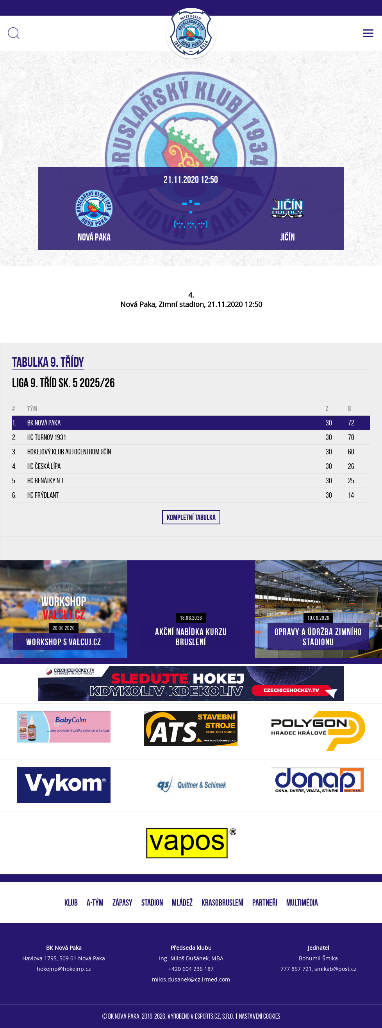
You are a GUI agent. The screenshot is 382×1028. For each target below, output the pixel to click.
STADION (152, 902)
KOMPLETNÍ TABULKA (191, 517)
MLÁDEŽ (182, 902)
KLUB (71, 902)
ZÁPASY (122, 902)
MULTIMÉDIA (302, 902)
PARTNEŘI (264, 902)
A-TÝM (95, 902)
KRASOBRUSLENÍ (222, 902)
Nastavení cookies (259, 1016)
